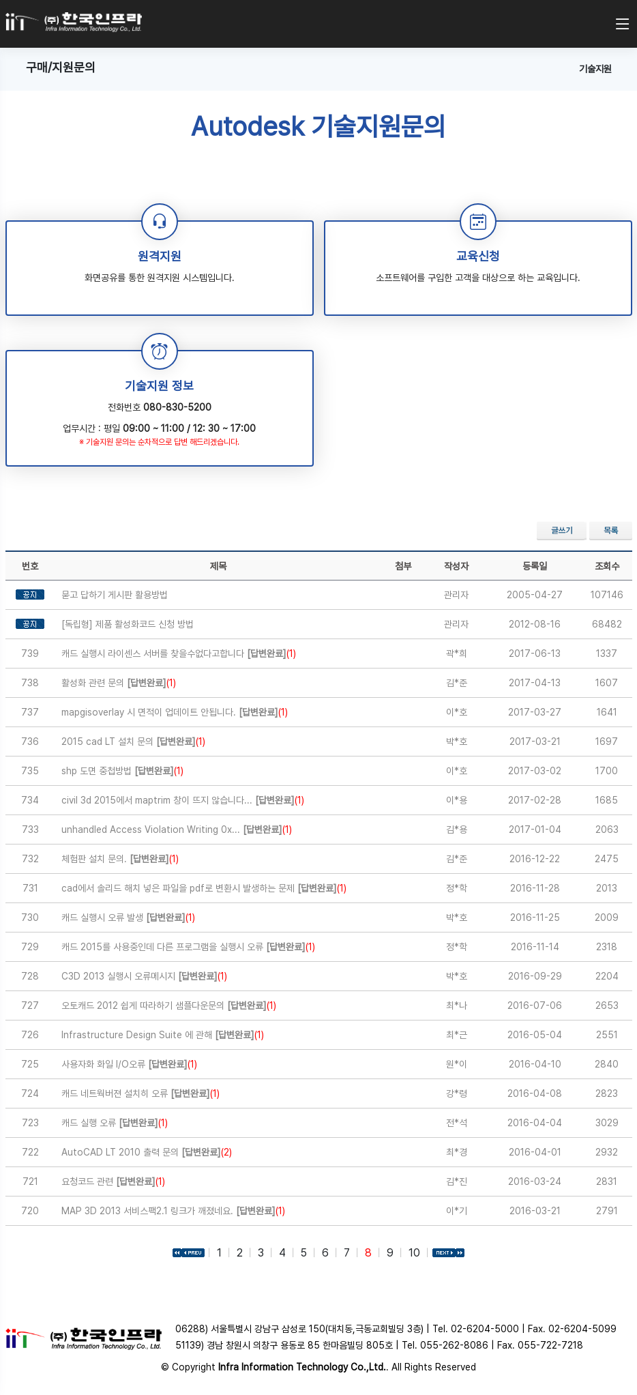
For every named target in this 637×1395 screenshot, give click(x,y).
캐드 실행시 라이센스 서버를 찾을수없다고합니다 (178, 653)
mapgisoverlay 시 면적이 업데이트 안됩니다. (174, 712)
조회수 (607, 566)
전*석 (456, 1122)
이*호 (456, 712)
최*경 (456, 1152)
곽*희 (456, 653)
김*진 (456, 1181)
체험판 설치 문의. (120, 858)
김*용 (456, 829)
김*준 (456, 682)
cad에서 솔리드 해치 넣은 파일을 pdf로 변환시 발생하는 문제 (203, 888)
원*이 (456, 1064)
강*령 (456, 1093)
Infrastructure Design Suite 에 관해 (162, 1034)
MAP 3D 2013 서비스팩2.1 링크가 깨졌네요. (173, 1210)
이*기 (456, 1210)
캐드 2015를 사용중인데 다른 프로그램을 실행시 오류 (188, 946)
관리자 (456, 594)
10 (414, 1252)
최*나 (456, 1005)
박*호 (456, 741)
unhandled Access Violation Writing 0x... (176, 829)
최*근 (456, 1034)
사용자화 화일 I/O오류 (129, 1064)
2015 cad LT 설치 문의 (133, 741)
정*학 (456, 888)
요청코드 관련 (113, 1181)
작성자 (456, 566)
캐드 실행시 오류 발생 (128, 917)
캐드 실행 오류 (114, 1122)
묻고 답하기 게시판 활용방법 (114, 594)
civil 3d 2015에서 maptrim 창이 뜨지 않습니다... (182, 800)
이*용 (456, 800)
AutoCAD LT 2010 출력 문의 (146, 1152)
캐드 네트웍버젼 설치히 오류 (140, 1093)
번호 (30, 566)
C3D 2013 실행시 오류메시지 (144, 976)
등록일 (534, 566)
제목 (218, 566)
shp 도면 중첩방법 (122, 770)
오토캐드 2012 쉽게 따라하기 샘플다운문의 (168, 1005)
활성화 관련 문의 (118, 682)
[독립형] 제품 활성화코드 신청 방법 (127, 624)
